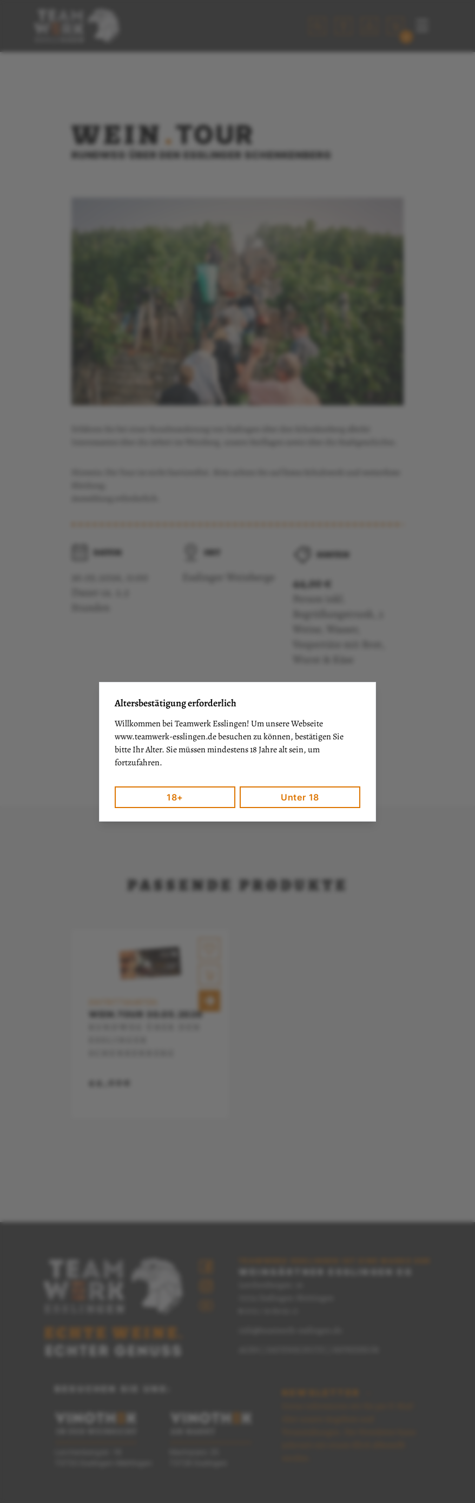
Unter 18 (300, 797)
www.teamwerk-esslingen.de (165, 737)
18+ (175, 797)
